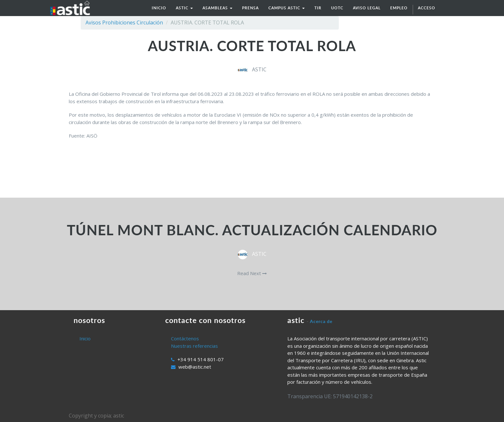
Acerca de (321, 321)
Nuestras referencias (194, 346)
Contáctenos (185, 338)
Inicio (85, 338)
